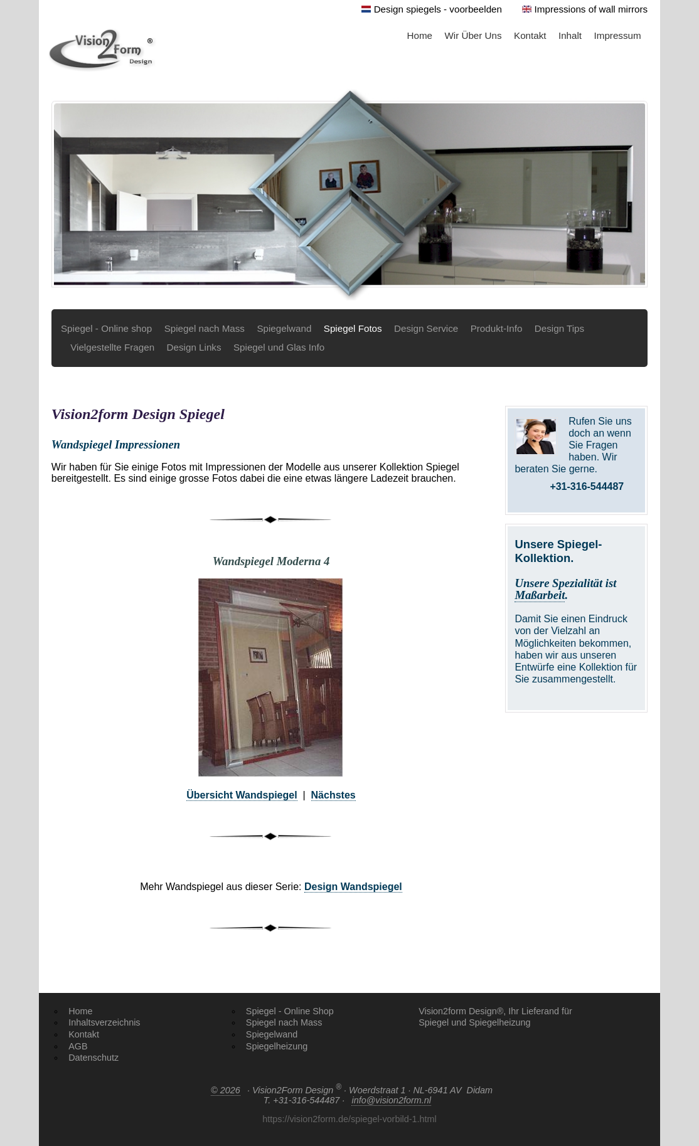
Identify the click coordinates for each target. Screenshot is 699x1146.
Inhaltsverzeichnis (104, 1022)
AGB (77, 1046)
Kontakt (530, 35)
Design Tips (559, 328)
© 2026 (225, 1090)
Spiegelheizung (276, 1046)
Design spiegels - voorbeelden (438, 9)
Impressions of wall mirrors (591, 9)
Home (420, 35)
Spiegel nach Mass (204, 328)
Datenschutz (93, 1058)
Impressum (617, 35)
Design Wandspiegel (353, 886)
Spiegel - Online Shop (290, 1011)
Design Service (426, 328)
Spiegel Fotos (353, 328)
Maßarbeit (540, 595)
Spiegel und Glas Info (278, 347)
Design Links (194, 347)
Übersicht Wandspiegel (241, 795)
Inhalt (570, 35)
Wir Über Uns (472, 35)
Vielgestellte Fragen (112, 347)
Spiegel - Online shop (106, 328)
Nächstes (333, 795)
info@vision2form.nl (391, 1100)
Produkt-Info (497, 328)
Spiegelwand (284, 328)
